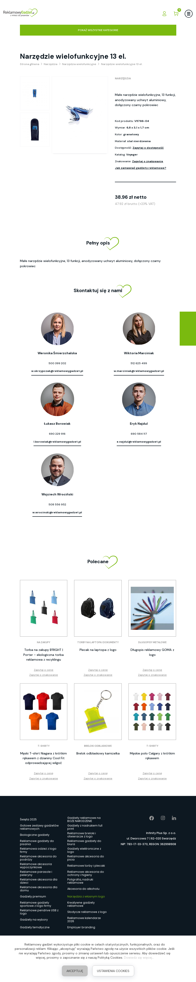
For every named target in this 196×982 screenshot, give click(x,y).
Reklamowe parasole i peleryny (36, 873)
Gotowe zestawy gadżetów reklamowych (39, 827)
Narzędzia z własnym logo (86, 896)
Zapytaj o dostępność (148, 148)
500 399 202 (57, 363)
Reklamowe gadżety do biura (84, 842)
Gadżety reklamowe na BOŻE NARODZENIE (84, 819)
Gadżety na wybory (34, 919)
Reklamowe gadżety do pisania (37, 842)
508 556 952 (57, 504)
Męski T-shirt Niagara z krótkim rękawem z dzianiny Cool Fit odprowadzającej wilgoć (43, 758)
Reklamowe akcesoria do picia (85, 858)
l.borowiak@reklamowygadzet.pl (57, 442)
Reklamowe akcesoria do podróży (38, 858)
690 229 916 (57, 434)
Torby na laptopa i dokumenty (98, 642)
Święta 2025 (28, 819)
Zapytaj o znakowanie (147, 161)
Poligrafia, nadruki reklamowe (80, 881)
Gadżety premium (33, 896)
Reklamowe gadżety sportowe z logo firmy (35, 904)
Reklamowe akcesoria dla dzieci (38, 881)
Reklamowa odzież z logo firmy (38, 850)
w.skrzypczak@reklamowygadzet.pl (57, 371)
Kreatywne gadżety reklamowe (81, 904)
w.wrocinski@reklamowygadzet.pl (57, 512)
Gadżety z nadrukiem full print (84, 827)
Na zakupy (43, 642)
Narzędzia (123, 78)
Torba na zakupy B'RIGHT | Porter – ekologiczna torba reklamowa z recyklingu (43, 654)
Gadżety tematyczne (35, 927)
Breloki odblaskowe (98, 745)
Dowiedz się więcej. (138, 957)
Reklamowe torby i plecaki (86, 866)
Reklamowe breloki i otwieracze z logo (81, 835)
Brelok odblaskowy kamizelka (98, 753)
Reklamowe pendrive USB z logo (39, 912)
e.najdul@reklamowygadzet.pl (139, 442)
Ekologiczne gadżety (34, 835)
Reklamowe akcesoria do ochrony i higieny (85, 873)
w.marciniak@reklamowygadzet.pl (139, 371)
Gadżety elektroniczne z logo (84, 850)
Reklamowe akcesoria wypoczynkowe (36, 865)
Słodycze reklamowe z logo (87, 912)
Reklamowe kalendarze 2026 (84, 919)
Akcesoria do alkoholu (83, 889)
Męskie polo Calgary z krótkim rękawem (152, 755)
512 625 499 (139, 363)
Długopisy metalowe (152, 642)
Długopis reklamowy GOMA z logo (152, 652)
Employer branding (81, 927)
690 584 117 (139, 434)
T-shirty (44, 745)
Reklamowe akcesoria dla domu (38, 888)
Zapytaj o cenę (43, 670)
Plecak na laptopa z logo (98, 650)
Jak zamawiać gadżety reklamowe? (140, 168)
